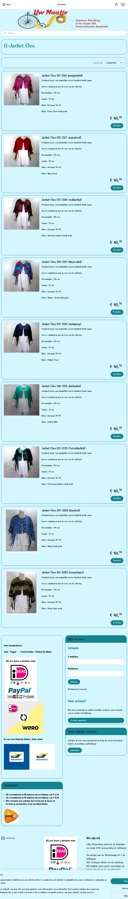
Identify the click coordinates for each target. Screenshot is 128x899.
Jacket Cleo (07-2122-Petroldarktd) (63, 448)
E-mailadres (73, 656)
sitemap (53, 893)
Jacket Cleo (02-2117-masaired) (61, 138)
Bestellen (117, 125)
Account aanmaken (78, 720)
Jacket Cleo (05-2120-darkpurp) (61, 324)
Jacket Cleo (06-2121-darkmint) (61, 386)
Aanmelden (74, 750)
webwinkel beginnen (70, 893)
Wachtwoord (73, 668)
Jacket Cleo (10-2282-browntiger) (63, 572)
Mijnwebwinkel (96, 893)
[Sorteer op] (114, 62)
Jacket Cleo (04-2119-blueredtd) (62, 262)
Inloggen (74, 682)
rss (59, 893)
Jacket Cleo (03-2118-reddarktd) (62, 200)
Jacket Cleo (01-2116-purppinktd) (62, 75)
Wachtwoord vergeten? (77, 689)
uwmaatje (8, 838)
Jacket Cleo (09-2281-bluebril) (61, 510)
